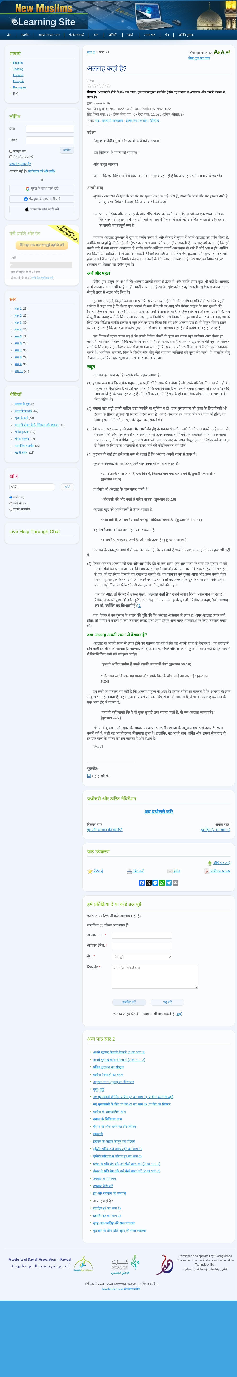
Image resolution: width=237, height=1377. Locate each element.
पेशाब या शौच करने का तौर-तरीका (114, 1126)
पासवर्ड (13, 140)
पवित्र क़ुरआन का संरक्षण (108, 1067)
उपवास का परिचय (104, 1178)
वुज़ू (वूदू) (98, 1089)
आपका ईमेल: (97, 945)
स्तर (98, 35)
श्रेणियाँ (114, 35)
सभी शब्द (16, 497)
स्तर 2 (91, 52)
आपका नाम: (96, 935)
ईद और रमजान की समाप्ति (105, 830)
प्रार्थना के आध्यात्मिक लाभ (109, 1112)
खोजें (132, 35)
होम (9, 35)
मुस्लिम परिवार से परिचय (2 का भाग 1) (117, 1149)
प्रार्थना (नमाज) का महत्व (108, 1074)
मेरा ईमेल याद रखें (21, 157)
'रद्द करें (167, 1002)
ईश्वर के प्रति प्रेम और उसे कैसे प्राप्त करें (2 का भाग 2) (126, 1171)
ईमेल (12, 128)
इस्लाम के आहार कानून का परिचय (114, 1141)
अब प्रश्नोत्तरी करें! (158, 811)
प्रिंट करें (135, 871)
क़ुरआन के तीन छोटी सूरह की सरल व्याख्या (119, 1230)
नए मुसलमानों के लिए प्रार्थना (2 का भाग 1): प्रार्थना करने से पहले (133, 1097)
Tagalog (18, 69)
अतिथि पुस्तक (186, 35)
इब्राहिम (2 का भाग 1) (215, 830)
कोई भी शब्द (18, 503)
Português (19, 87)
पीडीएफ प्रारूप (217, 871)
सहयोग (25, 35)
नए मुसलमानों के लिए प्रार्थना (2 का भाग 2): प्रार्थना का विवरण (132, 1104)
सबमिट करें (129, 1002)
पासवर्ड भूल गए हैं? (20, 164)
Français (18, 81)
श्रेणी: (90, 120)
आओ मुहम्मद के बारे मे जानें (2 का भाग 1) (119, 1052)
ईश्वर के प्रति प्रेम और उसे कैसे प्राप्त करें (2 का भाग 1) (126, 1164)
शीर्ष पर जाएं (218, 863)
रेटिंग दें (95, 871)
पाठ (97, 120)
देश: (91, 956)
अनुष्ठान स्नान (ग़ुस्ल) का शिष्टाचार (113, 1082)
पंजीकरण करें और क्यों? (41, 171)
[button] (11, 309)
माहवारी (98, 1134)
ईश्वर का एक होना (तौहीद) (142, 120)
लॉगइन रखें (17, 151)
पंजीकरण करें (76, 35)
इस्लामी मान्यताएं (112, 120)
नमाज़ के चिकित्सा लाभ (107, 1119)
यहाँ (179, 1014)
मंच (167, 35)
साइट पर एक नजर (49, 35)
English (18, 62)
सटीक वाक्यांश (19, 509)
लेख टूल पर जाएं (199, 58)
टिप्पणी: (93, 967)
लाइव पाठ (149, 35)
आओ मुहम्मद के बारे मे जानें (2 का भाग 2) (119, 1060)
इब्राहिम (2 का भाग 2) (107, 1216)
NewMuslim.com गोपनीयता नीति (121, 1289)
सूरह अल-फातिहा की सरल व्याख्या (114, 1223)
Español (18, 75)
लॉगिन (66, 150)
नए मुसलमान (44, 16)
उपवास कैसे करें (103, 1186)
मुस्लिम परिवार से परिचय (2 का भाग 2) (117, 1156)
